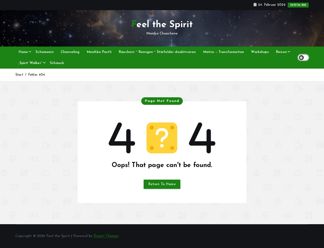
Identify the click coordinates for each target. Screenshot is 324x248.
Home (23, 52)
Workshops (260, 52)
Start (19, 75)
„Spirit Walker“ (30, 63)
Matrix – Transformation (223, 52)
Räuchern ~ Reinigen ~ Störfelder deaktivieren (157, 52)
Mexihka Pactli (99, 52)
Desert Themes (105, 236)
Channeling (70, 52)
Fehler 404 (36, 75)
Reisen (281, 52)
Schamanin (44, 52)
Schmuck (57, 63)
